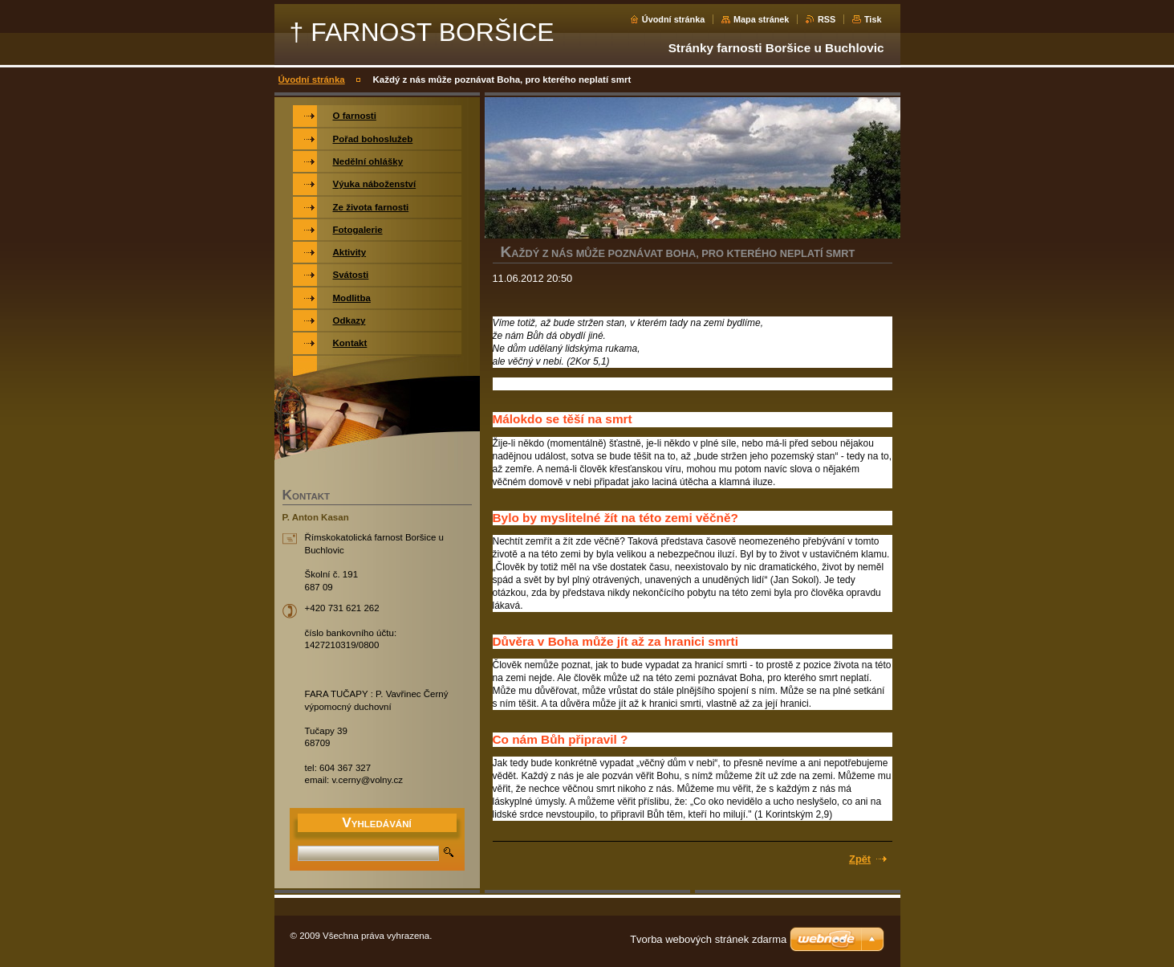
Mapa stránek (761, 19)
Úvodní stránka (673, 19)
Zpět (860, 859)
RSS (826, 19)
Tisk (873, 19)
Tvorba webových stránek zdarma (708, 939)
